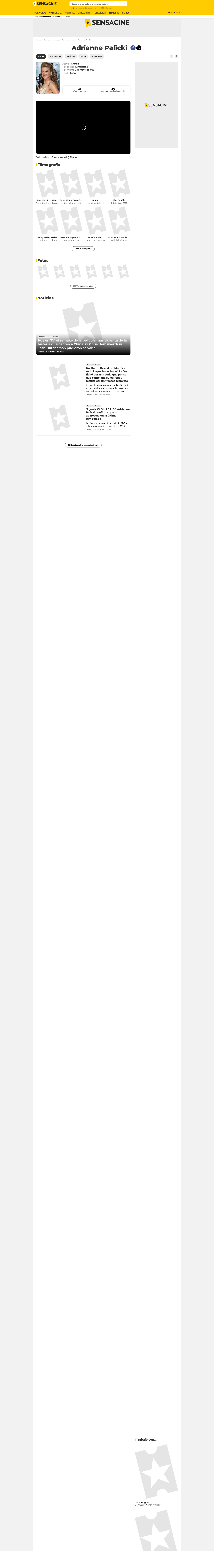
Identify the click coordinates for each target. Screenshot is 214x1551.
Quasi (95, 211)
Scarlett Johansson (86, 8)
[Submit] (124, 4)
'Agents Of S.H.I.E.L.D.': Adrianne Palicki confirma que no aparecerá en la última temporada (108, 425)
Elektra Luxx (140, 1516)
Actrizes (57, 51)
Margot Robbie (99, 8)
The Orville (119, 211)
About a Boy (95, 248)
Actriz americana (68, 51)
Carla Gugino (142, 1513)
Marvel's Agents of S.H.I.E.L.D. (71, 248)
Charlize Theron (110, 8)
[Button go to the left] (171, 67)
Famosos (47, 51)
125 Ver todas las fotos (83, 297)
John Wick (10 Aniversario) (71, 211)
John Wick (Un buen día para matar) (119, 248)
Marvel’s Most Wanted (47, 211)
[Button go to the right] (176, 67)
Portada (39, 51)
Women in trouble (153, 1516)
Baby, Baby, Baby (47, 248)
